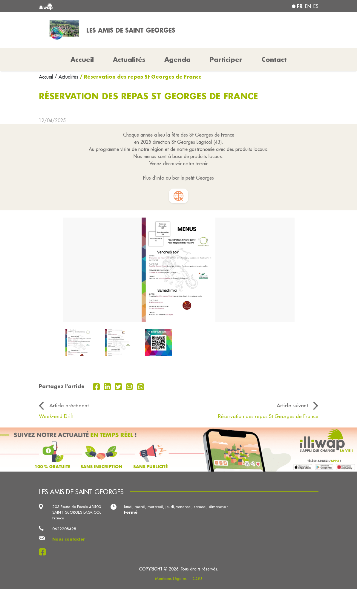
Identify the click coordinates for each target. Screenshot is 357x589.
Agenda (177, 59)
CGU (197, 578)
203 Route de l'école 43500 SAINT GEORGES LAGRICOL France (76, 512)
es (315, 6)
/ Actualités (66, 77)
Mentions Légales (171, 578)
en (308, 6)
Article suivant (292, 405)
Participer (226, 59)
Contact (273, 59)
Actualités (129, 59)
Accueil (46, 77)
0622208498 (64, 528)
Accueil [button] (82, 59)
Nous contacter (68, 539)
